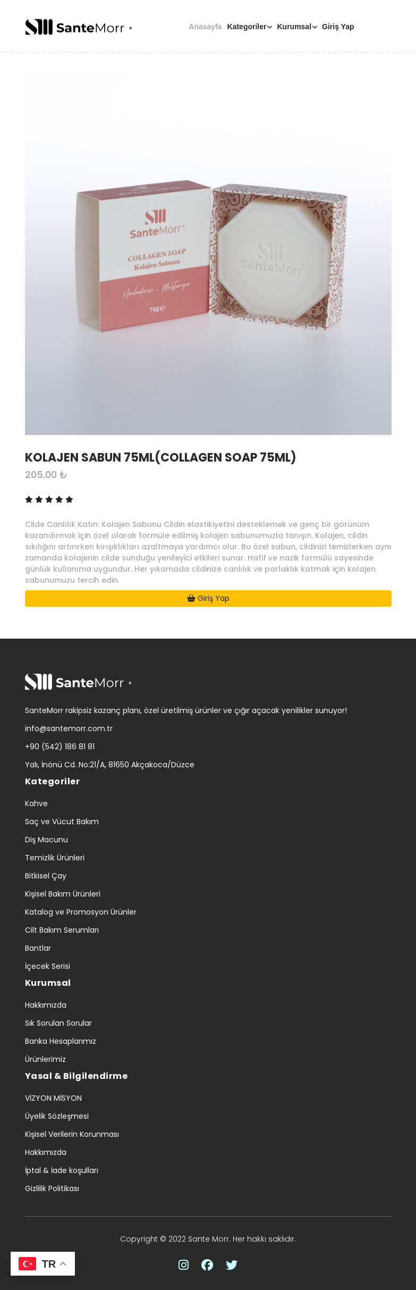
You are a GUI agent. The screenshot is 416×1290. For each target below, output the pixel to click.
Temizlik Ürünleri (54, 857)
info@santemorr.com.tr (69, 728)
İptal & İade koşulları (61, 1170)
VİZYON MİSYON (53, 1098)
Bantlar (38, 948)
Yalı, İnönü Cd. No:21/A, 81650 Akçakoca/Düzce (109, 764)
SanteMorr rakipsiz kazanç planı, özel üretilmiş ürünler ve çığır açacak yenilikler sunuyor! (186, 710)
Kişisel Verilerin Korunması (72, 1134)
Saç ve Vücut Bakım (62, 821)
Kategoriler (247, 26)
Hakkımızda (45, 1005)
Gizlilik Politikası (52, 1188)
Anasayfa (205, 26)
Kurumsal (294, 26)
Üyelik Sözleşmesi (57, 1116)
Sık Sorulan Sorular (58, 1023)
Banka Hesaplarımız (60, 1041)
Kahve (36, 803)
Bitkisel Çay (45, 875)
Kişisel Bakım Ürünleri (62, 894)
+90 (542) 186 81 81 (60, 746)
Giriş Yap (338, 26)
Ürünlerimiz (45, 1059)
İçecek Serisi (47, 966)
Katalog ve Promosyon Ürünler (81, 912)
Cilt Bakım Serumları (62, 930)
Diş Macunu (46, 839)
